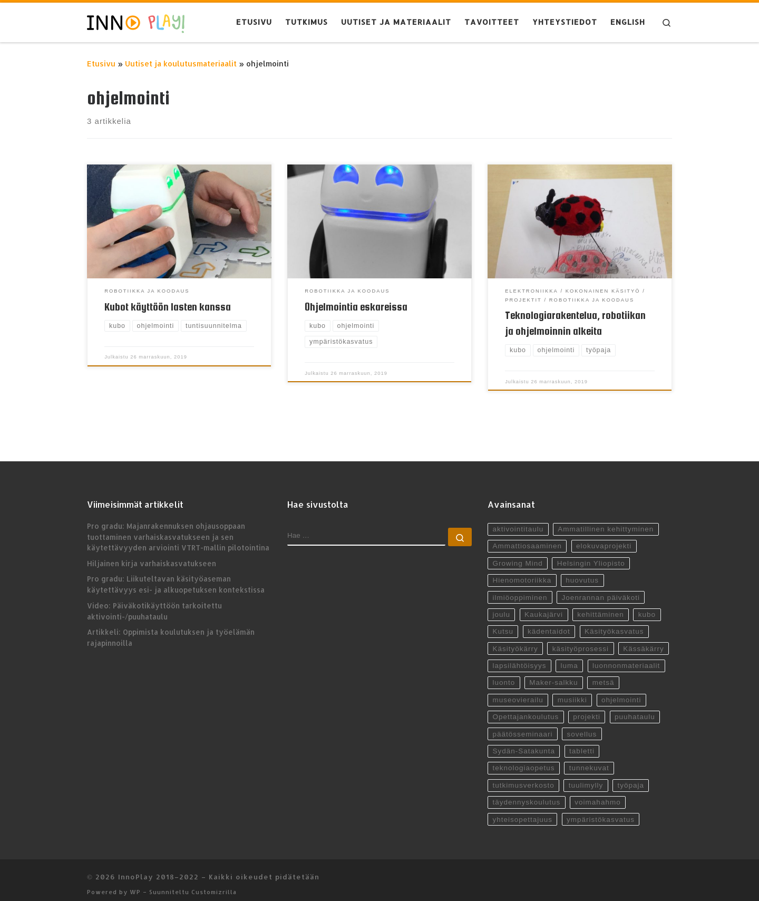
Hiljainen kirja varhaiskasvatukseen (151, 554)
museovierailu (517, 691)
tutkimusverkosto (523, 776)
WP (135, 883)
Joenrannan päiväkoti (601, 588)
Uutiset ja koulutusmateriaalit (181, 64)
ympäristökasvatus (601, 811)
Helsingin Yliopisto (591, 554)
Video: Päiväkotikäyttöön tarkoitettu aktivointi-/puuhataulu (154, 602)
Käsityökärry (515, 640)
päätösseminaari (522, 725)
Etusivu (101, 64)
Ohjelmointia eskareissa (356, 307)
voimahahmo (598, 793)
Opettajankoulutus (525, 708)
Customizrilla (214, 883)
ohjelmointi (621, 691)
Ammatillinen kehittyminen (606, 520)
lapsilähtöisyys (519, 657)
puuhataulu (635, 708)
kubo (647, 605)
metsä (603, 673)
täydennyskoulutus (526, 793)
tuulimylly (586, 776)
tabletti (582, 742)
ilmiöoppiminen (519, 588)
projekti (587, 708)
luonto (503, 673)
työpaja (631, 776)
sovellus (582, 725)
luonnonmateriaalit (626, 657)
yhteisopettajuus (522, 811)
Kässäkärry (643, 640)
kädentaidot (549, 622)
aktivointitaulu (517, 520)
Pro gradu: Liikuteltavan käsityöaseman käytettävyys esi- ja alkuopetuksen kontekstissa (176, 575)
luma (569, 657)
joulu (501, 605)
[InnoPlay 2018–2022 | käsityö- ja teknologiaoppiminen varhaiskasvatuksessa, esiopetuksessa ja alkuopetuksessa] (135, 22)
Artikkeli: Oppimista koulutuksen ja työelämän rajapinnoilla (171, 628)
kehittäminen (600, 605)
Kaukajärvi (543, 605)
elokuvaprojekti (603, 537)
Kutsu (502, 622)
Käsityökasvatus (614, 622)
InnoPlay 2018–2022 (158, 867)
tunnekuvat (589, 759)
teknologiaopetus (523, 759)
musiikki (572, 691)
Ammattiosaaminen (527, 537)
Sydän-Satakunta (523, 742)
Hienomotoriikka (521, 571)
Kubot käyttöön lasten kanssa (167, 307)
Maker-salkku (553, 673)
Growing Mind (517, 554)
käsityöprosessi (580, 640)
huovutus (582, 571)
